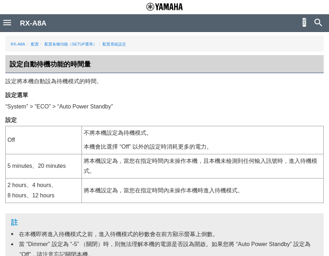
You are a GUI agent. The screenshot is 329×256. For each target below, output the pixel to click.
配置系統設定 (114, 44)
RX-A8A (18, 44)
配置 (35, 44)
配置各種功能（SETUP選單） (71, 44)
